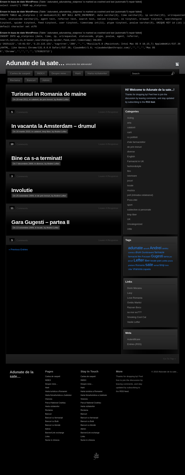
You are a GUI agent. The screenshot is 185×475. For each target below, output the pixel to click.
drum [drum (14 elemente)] (138, 252)
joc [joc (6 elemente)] (170, 257)
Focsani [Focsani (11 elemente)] (146, 256)
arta (129, 122)
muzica (131, 190)
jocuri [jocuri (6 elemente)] (130, 261)
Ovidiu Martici (134, 302)
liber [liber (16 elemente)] (147, 260)
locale (40, 227)
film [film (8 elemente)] (139, 256)
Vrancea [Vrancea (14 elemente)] (137, 269)
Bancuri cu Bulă (52, 421)
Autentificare (133, 339)
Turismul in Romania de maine (48, 94)
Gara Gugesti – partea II (40, 222)
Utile (129, 229)
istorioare (132, 175)
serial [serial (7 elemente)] (156, 265)
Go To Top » (169, 358)
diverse (39, 163)
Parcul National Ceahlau (55, 403)
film (129, 171)
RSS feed (150, 102)
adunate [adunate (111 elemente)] (135, 248)
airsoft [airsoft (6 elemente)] (146, 248)
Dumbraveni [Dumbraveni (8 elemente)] (148, 252)
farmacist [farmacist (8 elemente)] (132, 256)
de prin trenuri (46, 99)
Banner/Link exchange (54, 433)
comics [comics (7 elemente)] (131, 252)
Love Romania (134, 297)
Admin (46, 80)
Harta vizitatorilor (97, 73)
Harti (78, 73)
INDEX (41, 73)
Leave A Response (108, 112)
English (131, 156)
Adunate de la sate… (35, 63)
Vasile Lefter (133, 322)
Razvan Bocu (134, 307)
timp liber (46, 131)
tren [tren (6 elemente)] (167, 265)
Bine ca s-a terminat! (36, 158)
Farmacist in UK (135, 161)
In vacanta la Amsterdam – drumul (53, 126)
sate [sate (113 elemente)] (149, 264)
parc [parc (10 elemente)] (159, 260)
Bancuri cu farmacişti (54, 418)
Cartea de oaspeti (20, 73)
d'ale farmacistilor (136, 142)
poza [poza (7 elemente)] (170, 261)
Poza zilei (132, 200)
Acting (130, 117)
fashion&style (134, 166)
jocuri (130, 180)
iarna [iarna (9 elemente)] (166, 256)
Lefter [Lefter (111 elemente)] (139, 260)
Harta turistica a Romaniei (56, 391)
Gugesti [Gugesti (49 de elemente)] (157, 256)
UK (128, 219)
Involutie (22, 190)
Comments (22, 112)
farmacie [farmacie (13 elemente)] (159, 252)
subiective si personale (139, 209)
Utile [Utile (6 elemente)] (130, 269)
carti (129, 132)
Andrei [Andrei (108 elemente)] (156, 248)
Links (47, 436)
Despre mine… (60, 73)
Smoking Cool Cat (136, 317)
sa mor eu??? (134, 312)
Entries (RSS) (134, 344)
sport (129, 204)
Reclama (15, 80)
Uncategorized (134, 224)
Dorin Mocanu (134, 288)
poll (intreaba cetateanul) (140, 195)
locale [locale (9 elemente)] (153, 260)
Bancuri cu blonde (52, 425)
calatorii (34, 99)
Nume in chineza (52, 440)
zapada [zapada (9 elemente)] (147, 269)
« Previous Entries (18, 249)
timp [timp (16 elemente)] (162, 265)
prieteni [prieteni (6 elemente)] (131, 265)
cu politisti (132, 137)
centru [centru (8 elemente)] (165, 248)
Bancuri (31, 80)
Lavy (129, 293)
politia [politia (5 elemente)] (164, 261)
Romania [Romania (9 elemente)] (140, 265)
